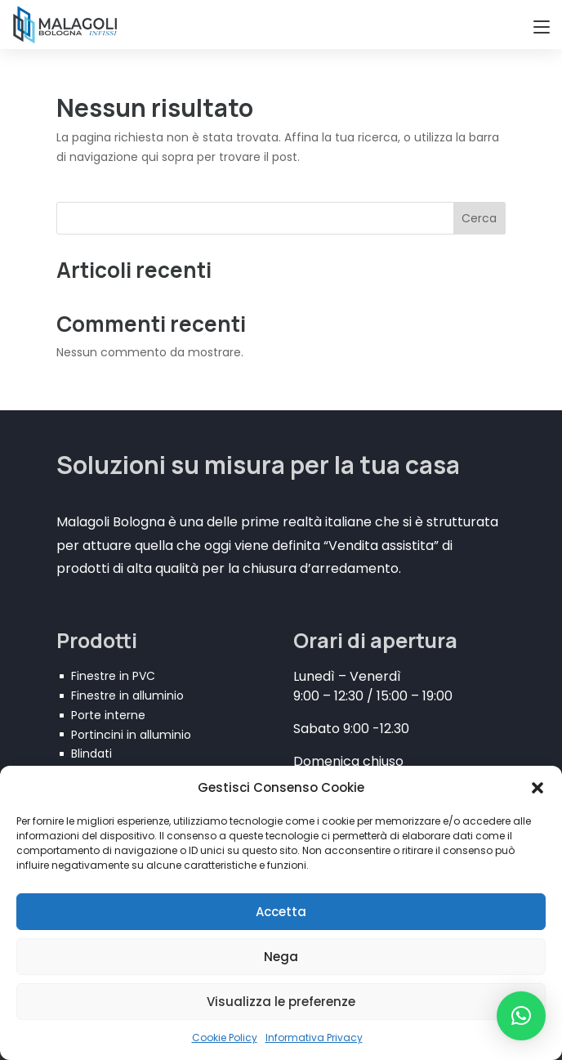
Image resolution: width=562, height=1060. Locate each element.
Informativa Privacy (314, 1037)
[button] (537, 788)
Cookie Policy (224, 1037)
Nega (281, 956)
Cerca (479, 218)
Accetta (281, 911)
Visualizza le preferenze (281, 1001)
